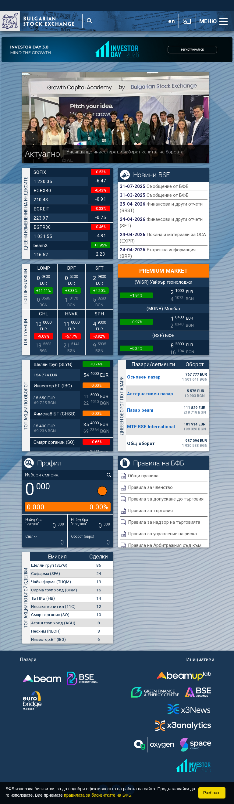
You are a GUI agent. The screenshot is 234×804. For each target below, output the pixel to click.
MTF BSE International (151, 426)
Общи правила (143, 476)
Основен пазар (144, 377)
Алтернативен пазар (150, 394)
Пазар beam (140, 410)
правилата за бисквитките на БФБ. (98, 795)
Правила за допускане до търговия (166, 499)
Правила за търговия (150, 510)
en (171, 21)
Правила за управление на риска (162, 534)
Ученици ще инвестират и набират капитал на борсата (124, 152)
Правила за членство (150, 487)
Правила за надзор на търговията (164, 522)
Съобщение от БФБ (168, 186)
